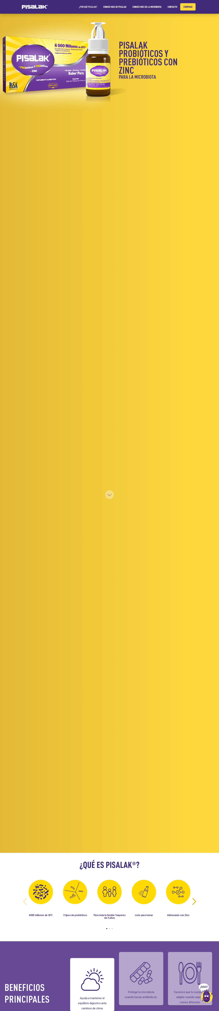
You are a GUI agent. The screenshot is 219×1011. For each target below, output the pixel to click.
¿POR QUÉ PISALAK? (88, 6)
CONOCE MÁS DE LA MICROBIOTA (147, 6)
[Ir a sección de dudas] (207, 993)
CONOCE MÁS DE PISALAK (114, 6)
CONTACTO (172, 6)
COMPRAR (187, 6)
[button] (106, 928)
